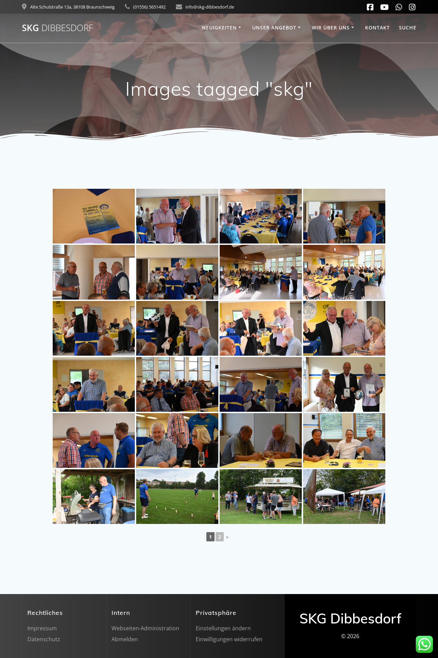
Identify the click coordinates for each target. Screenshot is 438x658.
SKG (57, 28)
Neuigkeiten (219, 27)
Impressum (42, 628)
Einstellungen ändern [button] (223, 628)
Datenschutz (43, 639)
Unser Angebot (274, 27)
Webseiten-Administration (145, 628)
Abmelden (125, 639)
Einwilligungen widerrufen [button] (229, 639)
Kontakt (377, 27)
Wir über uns (331, 27)
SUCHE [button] (407, 27)
